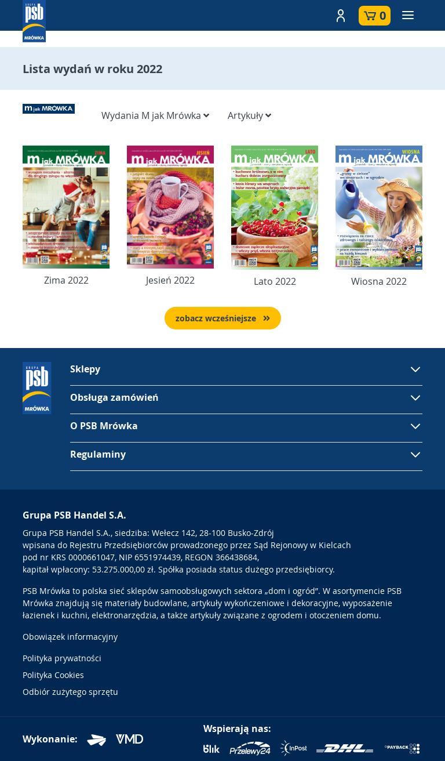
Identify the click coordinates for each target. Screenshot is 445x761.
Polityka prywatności (62, 658)
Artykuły (249, 115)
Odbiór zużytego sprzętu (70, 691)
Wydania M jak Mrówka (155, 115)
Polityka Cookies (53, 674)
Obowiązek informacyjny (70, 636)
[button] (341, 16)
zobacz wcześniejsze (223, 318)
